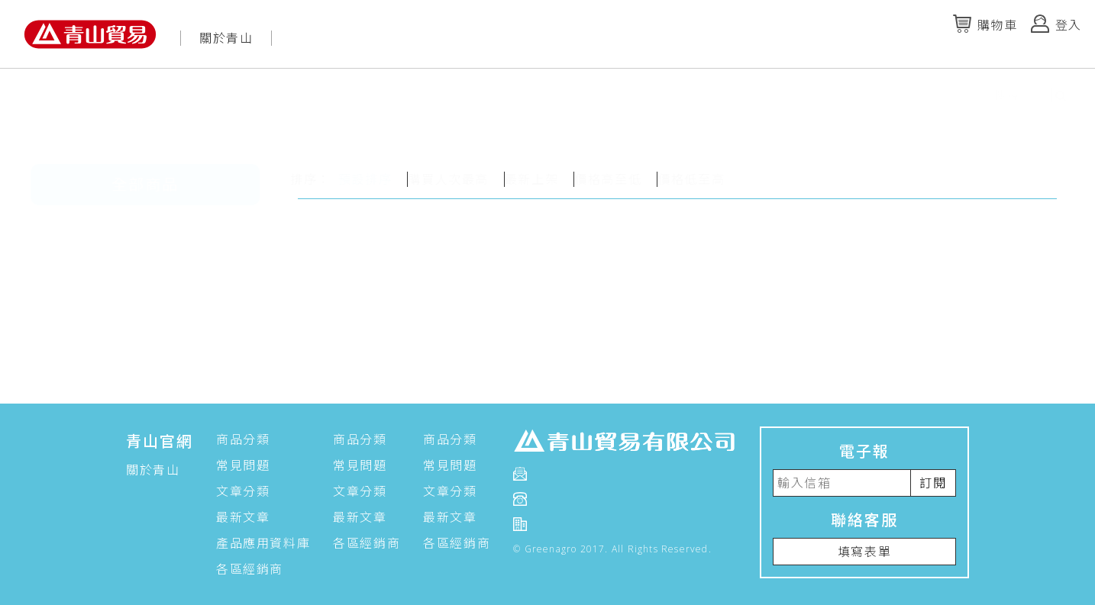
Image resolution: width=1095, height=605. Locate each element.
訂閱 (932, 483)
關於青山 (226, 38)
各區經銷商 (249, 569)
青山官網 (159, 441)
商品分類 (243, 439)
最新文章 (243, 517)
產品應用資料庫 (263, 543)
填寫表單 (864, 551)
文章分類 (243, 491)
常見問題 (243, 465)
